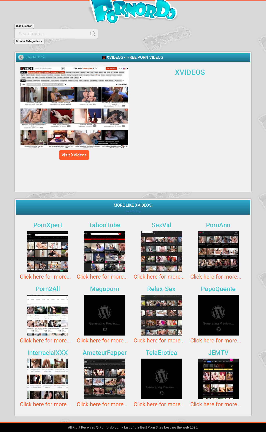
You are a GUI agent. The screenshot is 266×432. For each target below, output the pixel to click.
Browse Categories (29, 41)
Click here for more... (45, 277)
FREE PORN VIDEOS (145, 57)
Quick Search (24, 26)
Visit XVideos (74, 155)
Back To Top (133, 211)
